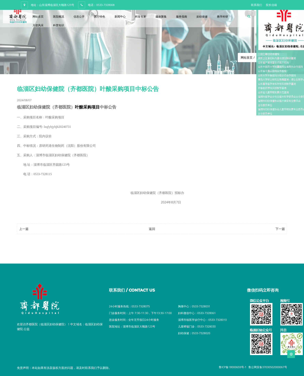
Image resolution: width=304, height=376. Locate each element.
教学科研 (222, 16)
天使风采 (38, 25)
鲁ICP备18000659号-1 (232, 367)
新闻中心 (120, 16)
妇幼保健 (202, 16)
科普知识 (58, 25)
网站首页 (38, 16)
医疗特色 (99, 16)
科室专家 (140, 16)
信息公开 (79, 16)
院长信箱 (271, 5)
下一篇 (280, 229)
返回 (152, 229)
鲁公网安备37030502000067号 (267, 367)
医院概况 (58, 16)
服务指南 (181, 16)
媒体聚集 (161, 16)
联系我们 (256, 5)
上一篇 (24, 229)
